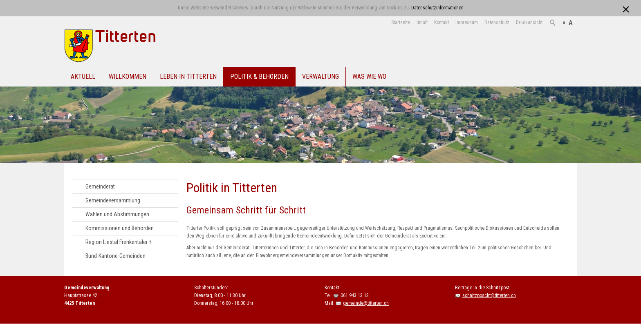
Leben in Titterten (188, 76)
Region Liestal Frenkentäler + (118, 242)
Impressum (466, 22)
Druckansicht (529, 22)
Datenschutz (496, 22)
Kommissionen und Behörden (119, 228)
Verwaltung (320, 76)
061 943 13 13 (355, 295)
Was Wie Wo (369, 76)
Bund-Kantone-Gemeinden (115, 256)
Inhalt (422, 22)
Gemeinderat (100, 186)
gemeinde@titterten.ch (366, 303)
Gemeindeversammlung (112, 200)
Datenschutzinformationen (437, 8)
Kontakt (441, 22)
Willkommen (127, 76)
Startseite (400, 22)
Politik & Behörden (259, 76)
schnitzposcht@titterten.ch (489, 295)
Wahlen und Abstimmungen (117, 214)
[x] (625, 7)
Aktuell (83, 76)
